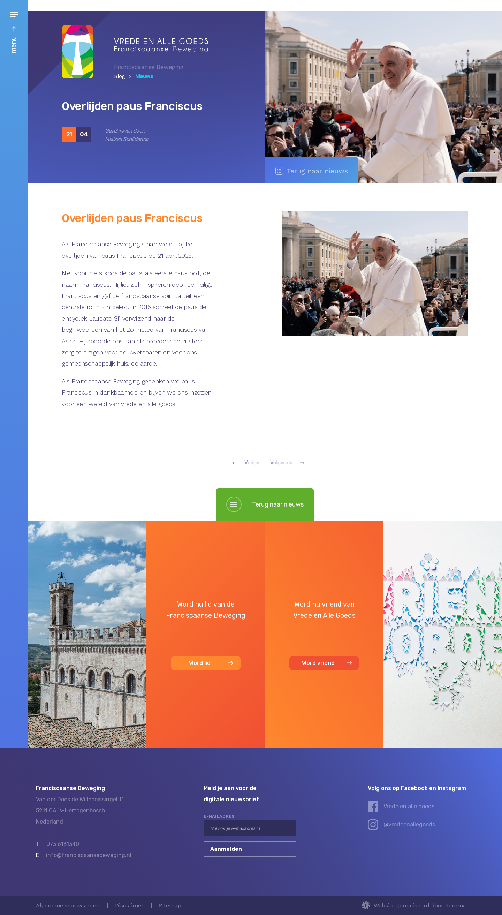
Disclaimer (129, 905)
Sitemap (170, 905)
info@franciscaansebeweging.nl (88, 855)
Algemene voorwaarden (68, 905)
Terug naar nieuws (311, 171)
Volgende (287, 462)
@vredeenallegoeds (409, 824)
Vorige (246, 462)
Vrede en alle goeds (408, 806)
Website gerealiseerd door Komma (420, 905)
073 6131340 (62, 844)
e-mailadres (219, 816)
